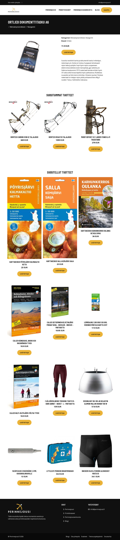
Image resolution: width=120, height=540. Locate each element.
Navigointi (31, 27)
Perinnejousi (51, 10)
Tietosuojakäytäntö (96, 536)
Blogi (97, 10)
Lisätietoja (68, 52)
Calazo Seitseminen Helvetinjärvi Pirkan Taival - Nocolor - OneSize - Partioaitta (60, 325)
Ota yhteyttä (75, 536)
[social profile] (22, 2)
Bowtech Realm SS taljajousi (60, 137)
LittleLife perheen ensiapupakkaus (60, 471)
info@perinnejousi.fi (105, 2)
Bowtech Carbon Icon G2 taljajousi (24, 137)
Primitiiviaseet (65, 10)
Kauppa (106, 10)
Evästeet (84, 536)
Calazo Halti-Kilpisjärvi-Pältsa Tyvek (24, 413)
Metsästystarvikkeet (18, 27)
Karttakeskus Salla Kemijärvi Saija (60, 261)
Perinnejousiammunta (83, 10)
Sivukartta (107, 536)
